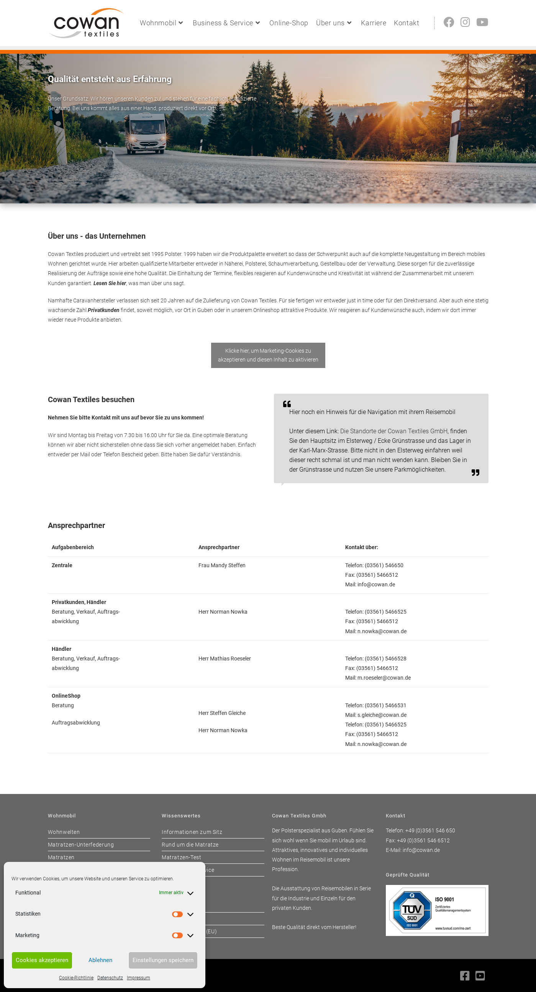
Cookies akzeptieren (42, 960)
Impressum (138, 977)
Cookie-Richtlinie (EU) (189, 931)
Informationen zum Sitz (192, 832)
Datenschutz (110, 977)
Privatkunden (104, 310)
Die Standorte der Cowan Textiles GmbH (393, 431)
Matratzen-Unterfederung (81, 845)
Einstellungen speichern (163, 960)
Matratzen (61, 857)
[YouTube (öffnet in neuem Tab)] (482, 22)
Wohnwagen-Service (188, 870)
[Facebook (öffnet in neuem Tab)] (449, 22)
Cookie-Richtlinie (76, 977)
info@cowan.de (376, 584)
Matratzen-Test (181, 857)
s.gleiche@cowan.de (382, 715)
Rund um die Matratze (190, 845)
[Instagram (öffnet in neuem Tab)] (465, 22)
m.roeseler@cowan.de (384, 678)
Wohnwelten (64, 832)
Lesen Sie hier (109, 283)
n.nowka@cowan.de (382, 631)
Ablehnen (100, 960)
